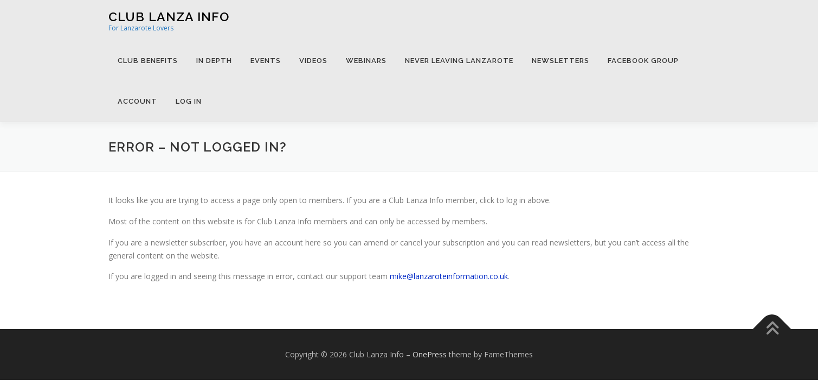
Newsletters (560, 60)
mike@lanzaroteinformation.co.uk (449, 276)
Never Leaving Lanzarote (459, 60)
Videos (313, 60)
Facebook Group (643, 60)
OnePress (430, 354)
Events (265, 60)
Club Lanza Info (168, 16)
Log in (189, 101)
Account (137, 101)
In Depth (214, 60)
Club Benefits (148, 60)
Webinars (366, 60)
